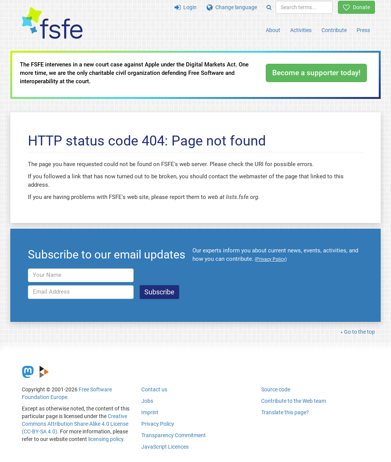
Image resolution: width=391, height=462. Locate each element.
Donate (356, 7)
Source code (275, 389)
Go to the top (359, 332)
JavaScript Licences (165, 447)
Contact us (154, 389)
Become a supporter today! (316, 72)
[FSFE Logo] (52, 23)
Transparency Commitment (173, 435)
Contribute (334, 30)
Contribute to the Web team (293, 401)
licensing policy (105, 439)
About (273, 30)
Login (185, 7)
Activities (301, 30)
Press (363, 30)
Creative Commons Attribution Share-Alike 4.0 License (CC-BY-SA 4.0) (75, 424)
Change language (232, 7)
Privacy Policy (157, 424)
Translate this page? (285, 412)
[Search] (269, 7)
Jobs (147, 401)
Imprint (149, 412)
